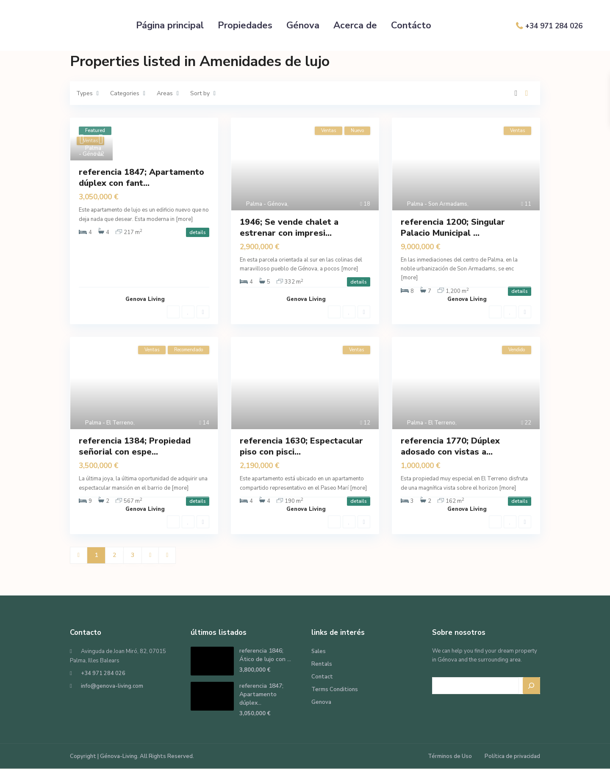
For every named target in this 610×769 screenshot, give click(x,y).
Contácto (411, 25)
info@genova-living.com (112, 686)
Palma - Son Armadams (437, 204)
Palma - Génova (91, 151)
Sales (318, 651)
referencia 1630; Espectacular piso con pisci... (301, 446)
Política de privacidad (512, 756)
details (197, 232)
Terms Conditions (334, 689)
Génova (302, 25)
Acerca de (355, 25)
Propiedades (245, 25)
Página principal (170, 25)
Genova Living (145, 299)
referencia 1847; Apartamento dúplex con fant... (141, 177)
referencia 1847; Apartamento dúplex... (261, 694)
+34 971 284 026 (553, 26)
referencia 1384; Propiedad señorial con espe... (135, 446)
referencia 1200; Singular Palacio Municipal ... (453, 227)
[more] (184, 219)
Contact (322, 677)
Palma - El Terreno (109, 423)
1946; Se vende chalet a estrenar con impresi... (289, 227)
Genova (321, 702)
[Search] (532, 685)
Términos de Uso (450, 756)
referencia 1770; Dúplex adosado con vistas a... (450, 446)
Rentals (321, 664)
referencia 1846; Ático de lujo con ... (265, 655)
